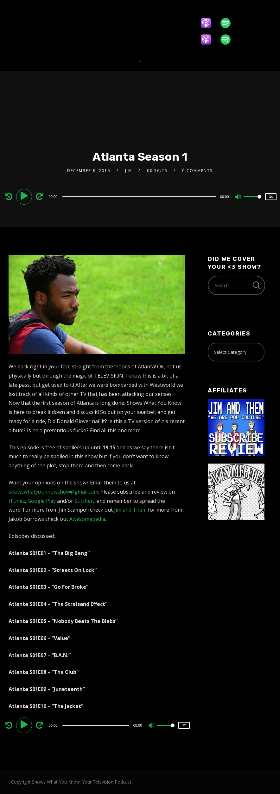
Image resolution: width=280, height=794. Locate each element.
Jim (128, 170)
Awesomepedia (87, 518)
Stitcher (83, 500)
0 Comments (197, 170)
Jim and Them (130, 509)
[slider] (139, 196)
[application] (140, 196)
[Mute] (238, 197)
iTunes (17, 500)
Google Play (42, 500)
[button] (140, 59)
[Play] (25, 196)
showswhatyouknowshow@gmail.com (53, 491)
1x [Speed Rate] (271, 196)
